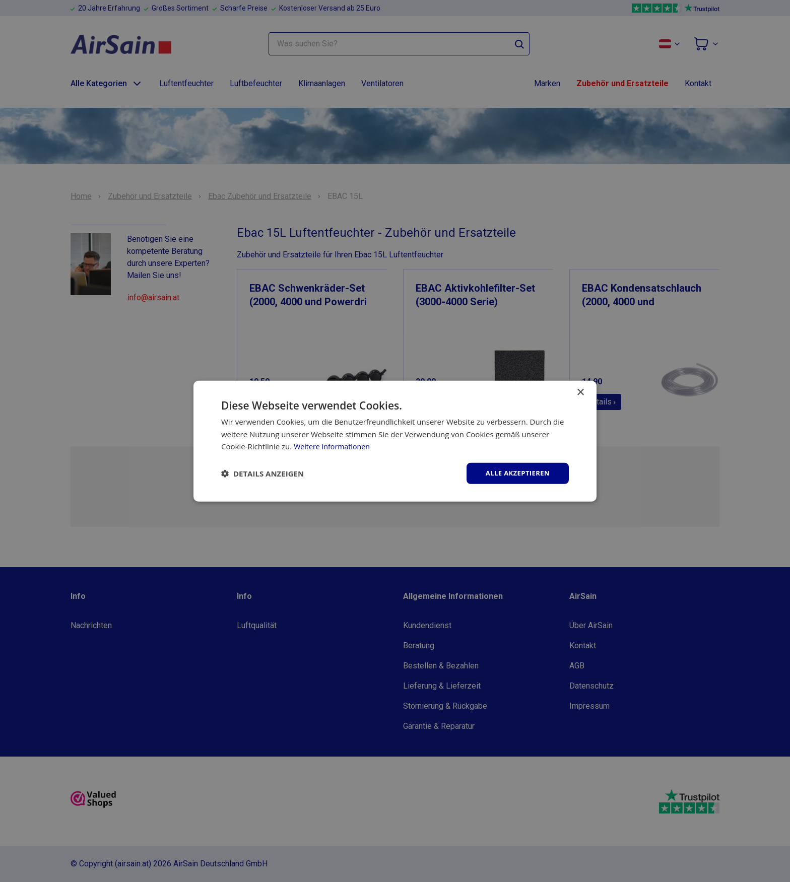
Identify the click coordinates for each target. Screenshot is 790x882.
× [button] (580, 391)
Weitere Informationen (334, 446)
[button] (262, 473)
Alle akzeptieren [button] (515, 473)
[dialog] (395, 441)
